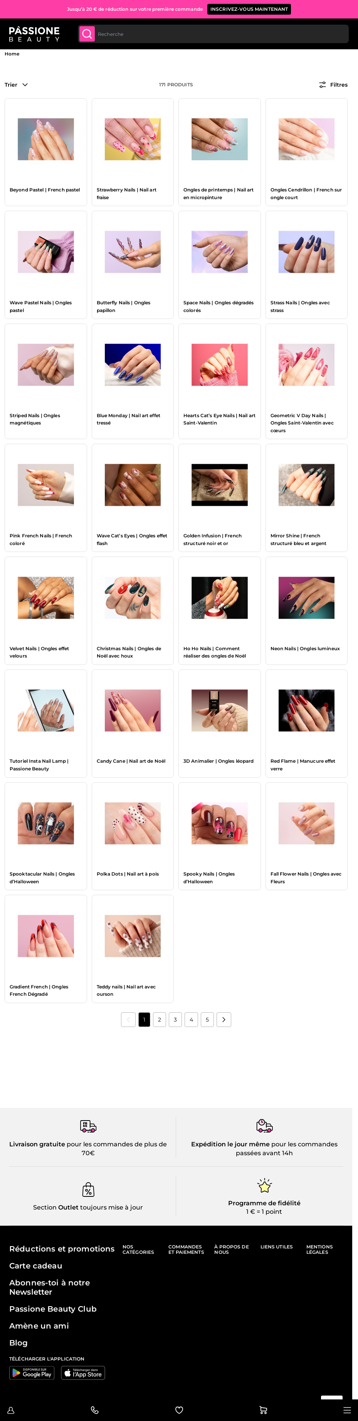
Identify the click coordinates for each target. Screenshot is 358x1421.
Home (12, 54)
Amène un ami (39, 1325)
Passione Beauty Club (53, 1309)
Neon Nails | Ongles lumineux (305, 648)
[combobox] (213, 34)
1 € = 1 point (264, 1211)
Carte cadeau (35, 1265)
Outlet (68, 1207)
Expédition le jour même (230, 1144)
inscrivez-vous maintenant (249, 9)
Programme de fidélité (264, 1203)
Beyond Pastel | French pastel (45, 190)
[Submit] (87, 34)
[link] (128, 1019)
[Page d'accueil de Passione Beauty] (34, 34)
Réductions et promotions (61, 1248)
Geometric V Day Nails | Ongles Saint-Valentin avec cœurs (302, 423)
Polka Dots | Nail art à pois (128, 874)
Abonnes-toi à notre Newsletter (49, 1287)
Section (45, 1207)
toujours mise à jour (111, 1207)
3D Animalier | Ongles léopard (218, 761)
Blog (18, 1342)
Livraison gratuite (37, 1144)
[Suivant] (224, 1019)
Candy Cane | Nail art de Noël (131, 761)
